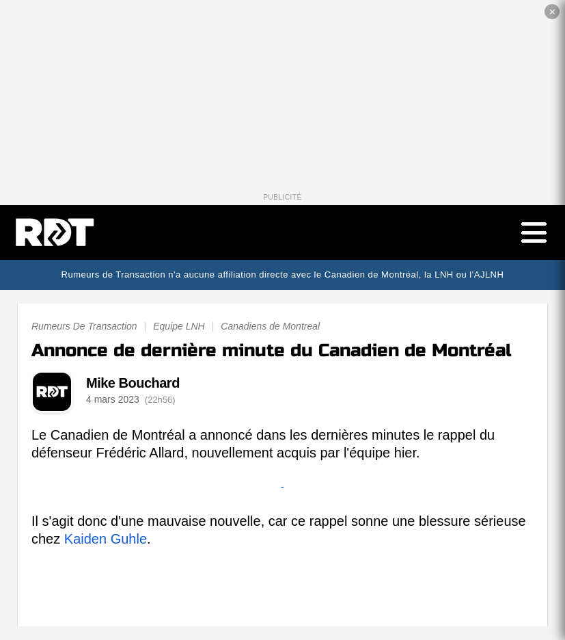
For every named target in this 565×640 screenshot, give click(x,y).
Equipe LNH (179, 326)
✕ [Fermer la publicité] (552, 12)
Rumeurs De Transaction (84, 326)
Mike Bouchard (133, 382)
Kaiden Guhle (105, 538)
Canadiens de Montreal (270, 326)
